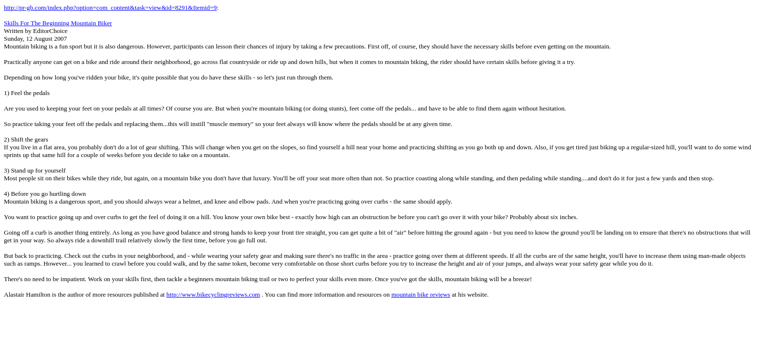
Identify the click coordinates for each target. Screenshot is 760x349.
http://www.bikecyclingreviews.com (213, 294)
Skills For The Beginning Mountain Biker (58, 23)
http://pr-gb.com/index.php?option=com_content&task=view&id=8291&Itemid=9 (110, 7)
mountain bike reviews (420, 294)
